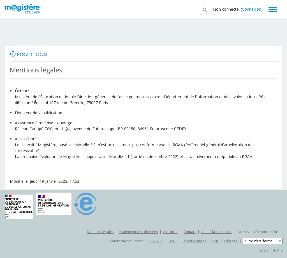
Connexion (251, 9)
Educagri (231, 241)
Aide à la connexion (216, 231)
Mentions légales (100, 231)
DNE (215, 241)
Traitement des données (138, 231)
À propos (170, 231)
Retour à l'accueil (32, 54)
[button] (205, 9)
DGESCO (155, 241)
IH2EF (172, 241)
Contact (190, 231)
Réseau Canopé (194, 241)
